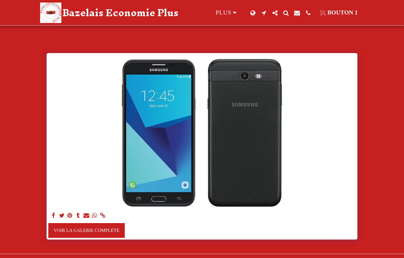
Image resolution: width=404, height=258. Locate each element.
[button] (264, 13)
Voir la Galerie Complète (86, 230)
